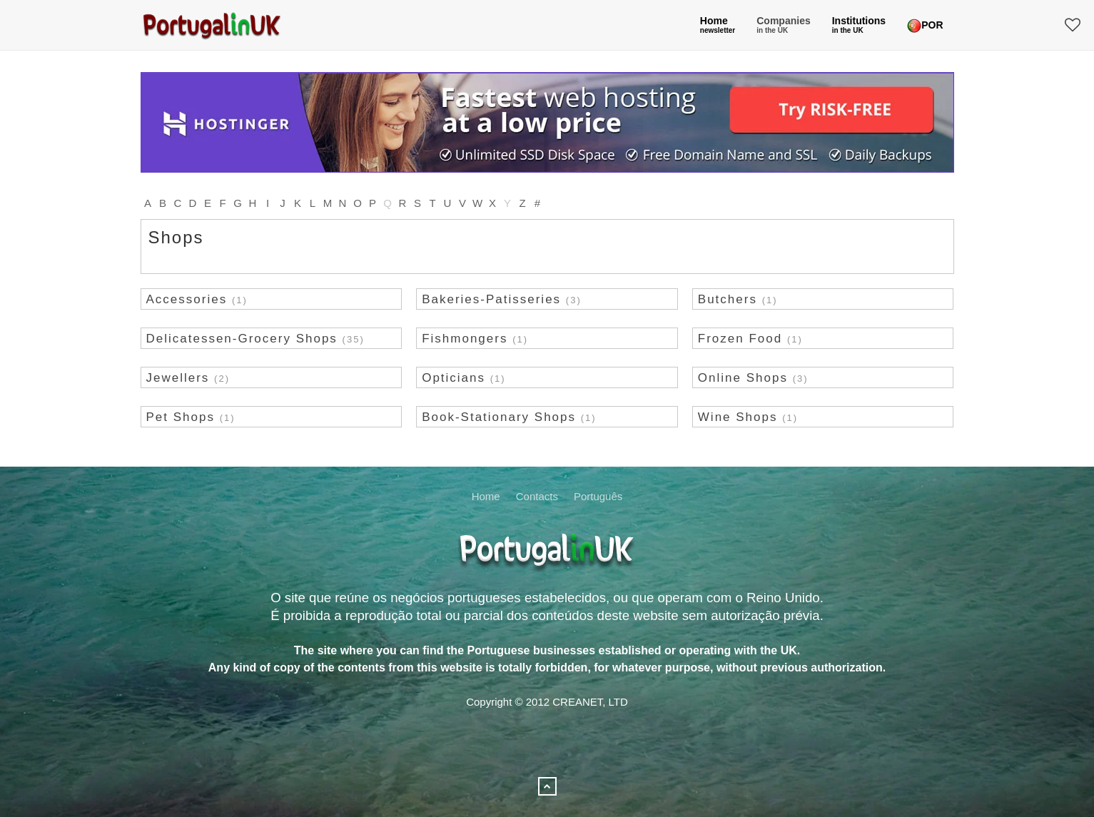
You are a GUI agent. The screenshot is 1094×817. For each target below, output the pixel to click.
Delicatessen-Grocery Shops (242, 338)
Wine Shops (738, 417)
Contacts (537, 496)
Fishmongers (464, 338)
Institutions (859, 25)
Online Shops (743, 378)
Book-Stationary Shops (499, 417)
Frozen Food (740, 338)
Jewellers (178, 378)
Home (717, 25)
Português (598, 496)
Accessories (187, 299)
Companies (783, 25)
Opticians (453, 378)
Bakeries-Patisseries (491, 299)
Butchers (727, 299)
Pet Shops (180, 417)
